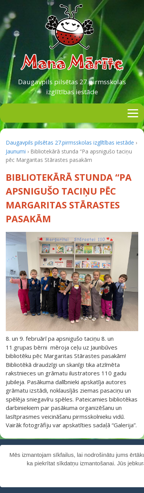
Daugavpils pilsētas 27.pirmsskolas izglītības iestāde (72, 86)
